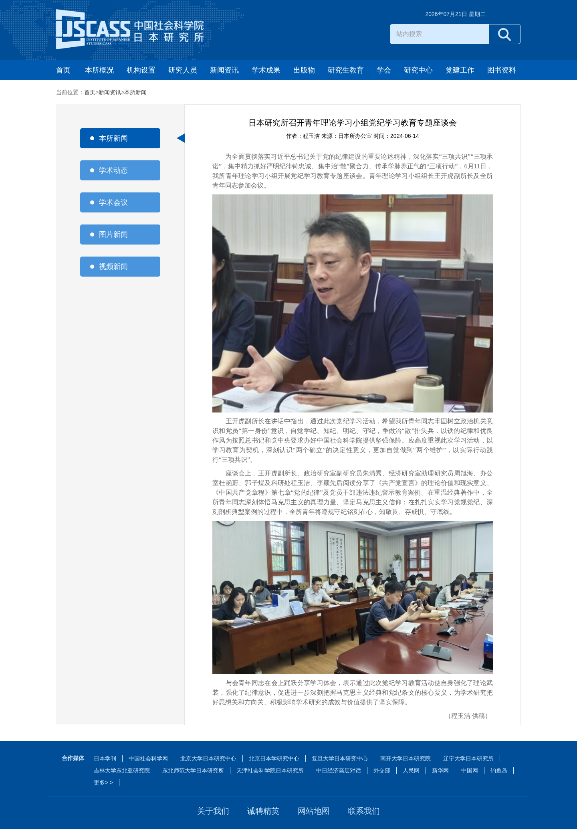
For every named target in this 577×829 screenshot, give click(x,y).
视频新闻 (113, 267)
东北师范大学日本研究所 (193, 770)
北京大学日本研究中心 (208, 758)
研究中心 (418, 70)
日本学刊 (105, 758)
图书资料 (501, 70)
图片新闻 (113, 235)
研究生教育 (346, 70)
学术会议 (113, 202)
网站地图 (314, 811)
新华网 (440, 770)
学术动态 (113, 170)
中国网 (469, 770)
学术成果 (266, 70)
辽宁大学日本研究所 (468, 758)
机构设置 (141, 70)
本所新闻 (135, 92)
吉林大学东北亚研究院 (122, 770)
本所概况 (99, 70)
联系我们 (364, 811)
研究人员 (182, 70)
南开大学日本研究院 (405, 758)
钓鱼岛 (498, 770)
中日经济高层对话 (338, 770)
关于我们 (213, 811)
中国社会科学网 (148, 758)
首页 (63, 70)
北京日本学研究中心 (274, 758)
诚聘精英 (263, 811)
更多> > (103, 782)
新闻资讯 (224, 70)
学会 (384, 70)
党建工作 (460, 70)
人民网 (411, 770)
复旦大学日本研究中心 (340, 758)
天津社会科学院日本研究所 (270, 770)
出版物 (304, 70)
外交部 (381, 770)
